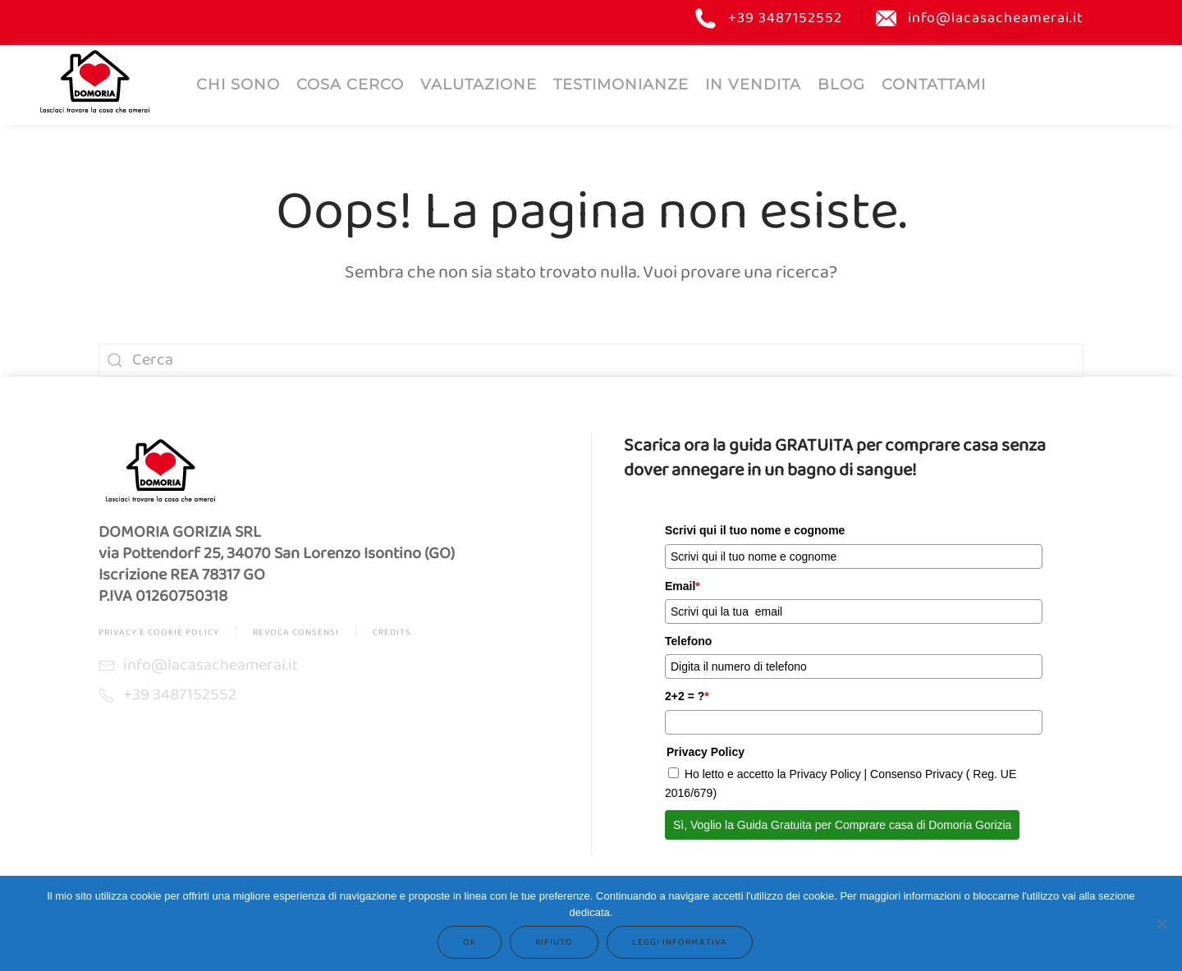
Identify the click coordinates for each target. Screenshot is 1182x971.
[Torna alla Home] (94, 81)
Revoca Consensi (296, 636)
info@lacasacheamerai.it (980, 18)
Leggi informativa (679, 942)
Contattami (934, 85)
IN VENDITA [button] (753, 85)
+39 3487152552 (768, 18)
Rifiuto (554, 942)
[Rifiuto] (1161, 923)
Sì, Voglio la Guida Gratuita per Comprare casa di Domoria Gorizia (842, 824)
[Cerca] (591, 360)
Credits (392, 636)
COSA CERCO (350, 85)
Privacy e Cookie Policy (158, 636)
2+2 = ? (687, 696)
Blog (841, 85)
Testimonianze (621, 85)
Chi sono (238, 85)
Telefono (688, 641)
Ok (469, 942)
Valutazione (478, 85)
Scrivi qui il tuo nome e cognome (755, 530)
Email (682, 586)
